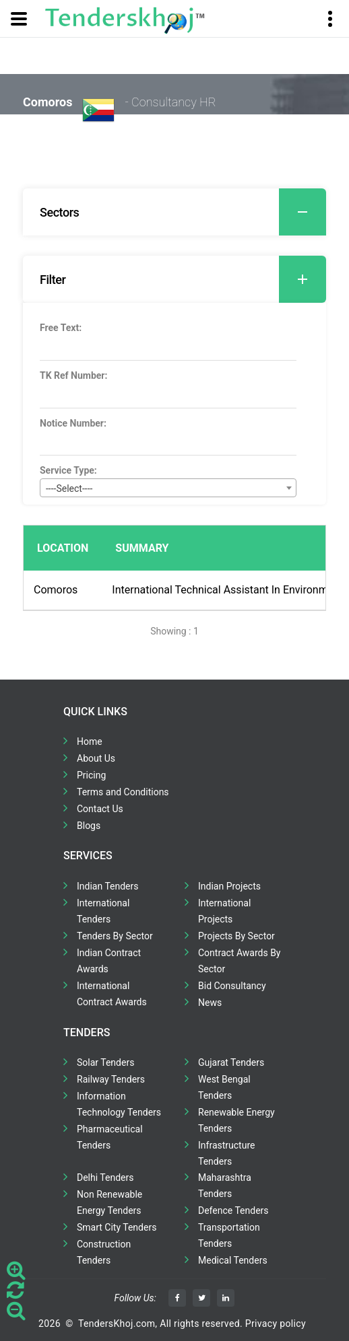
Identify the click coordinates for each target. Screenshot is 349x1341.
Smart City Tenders (116, 1227)
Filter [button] (183, 279)
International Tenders (103, 911)
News (210, 1002)
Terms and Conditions (123, 792)
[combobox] (168, 487)
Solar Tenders (105, 1062)
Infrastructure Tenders (226, 1153)
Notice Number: (73, 423)
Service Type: (68, 470)
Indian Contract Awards (109, 960)
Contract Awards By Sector (239, 960)
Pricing (91, 775)
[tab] (174, 211)
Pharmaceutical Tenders (110, 1137)
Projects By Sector (236, 936)
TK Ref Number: (73, 375)
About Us (96, 758)
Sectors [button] (183, 211)
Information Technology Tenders (119, 1104)
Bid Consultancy (232, 985)
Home (89, 741)
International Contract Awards (112, 993)
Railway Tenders (111, 1079)
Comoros (55, 589)
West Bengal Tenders (224, 1087)
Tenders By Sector (115, 936)
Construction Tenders (104, 1252)
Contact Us (100, 808)
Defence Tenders (233, 1210)
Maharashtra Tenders (224, 1185)
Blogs (88, 825)
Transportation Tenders (229, 1235)
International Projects (224, 911)
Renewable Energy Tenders (236, 1120)
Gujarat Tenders (231, 1062)
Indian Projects (229, 886)
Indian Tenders (108, 886)
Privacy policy (275, 1323)
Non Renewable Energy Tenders (109, 1202)
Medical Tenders (232, 1260)
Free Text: (61, 327)
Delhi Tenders (105, 1177)
